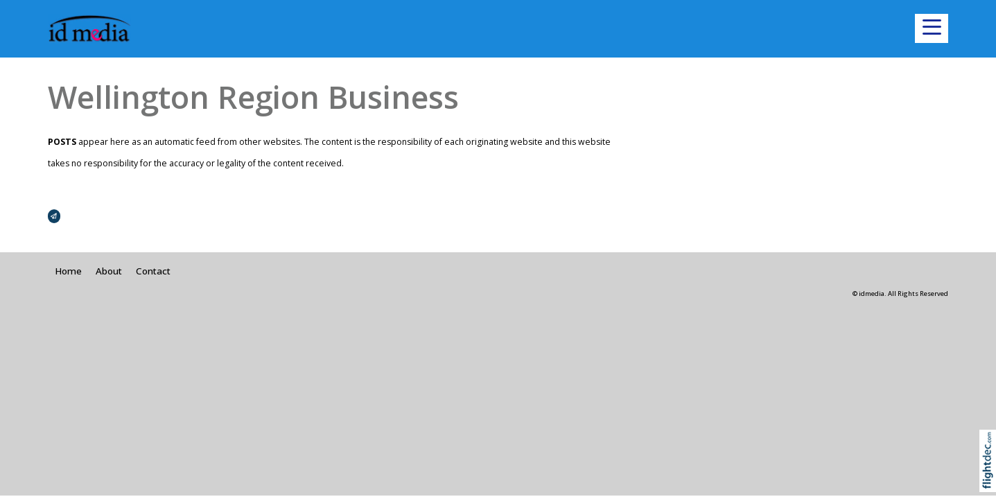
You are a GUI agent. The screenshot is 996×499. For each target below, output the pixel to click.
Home (68, 271)
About (109, 271)
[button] (931, 28)
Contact (153, 271)
